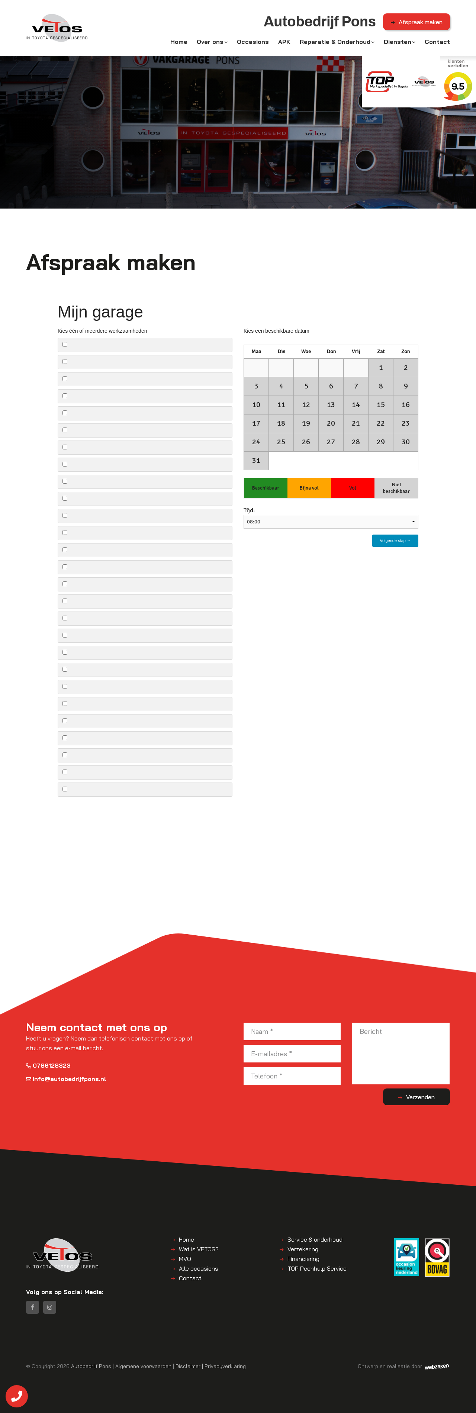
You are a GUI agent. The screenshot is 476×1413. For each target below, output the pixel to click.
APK (284, 41)
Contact (437, 41)
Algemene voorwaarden (143, 1366)
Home (178, 41)
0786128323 (48, 1065)
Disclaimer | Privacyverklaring (211, 1366)
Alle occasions (198, 1268)
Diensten (397, 41)
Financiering (303, 1258)
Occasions (253, 41)
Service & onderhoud (314, 1239)
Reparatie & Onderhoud (335, 41)
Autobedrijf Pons (91, 1366)
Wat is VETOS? (199, 1249)
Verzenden (420, 1097)
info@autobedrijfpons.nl (66, 1079)
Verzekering (302, 1249)
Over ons (210, 41)
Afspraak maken (421, 22)
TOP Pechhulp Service (317, 1268)
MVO (185, 1258)
